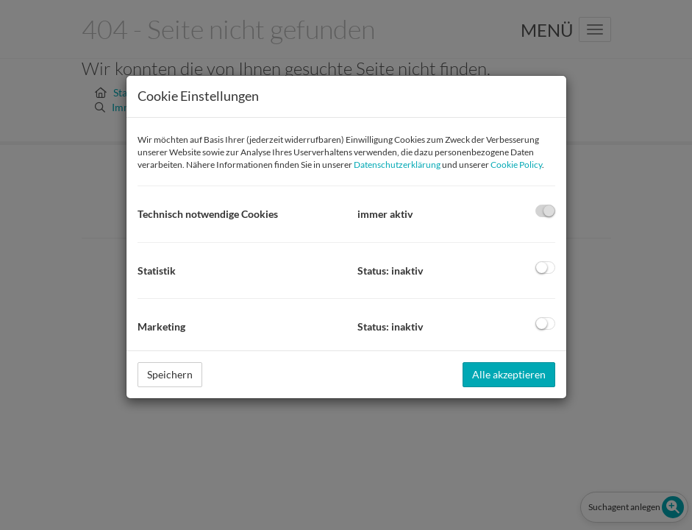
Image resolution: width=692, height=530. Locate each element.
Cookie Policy (516, 164)
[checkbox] (545, 211)
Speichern (170, 374)
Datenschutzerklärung (397, 164)
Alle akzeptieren (509, 374)
